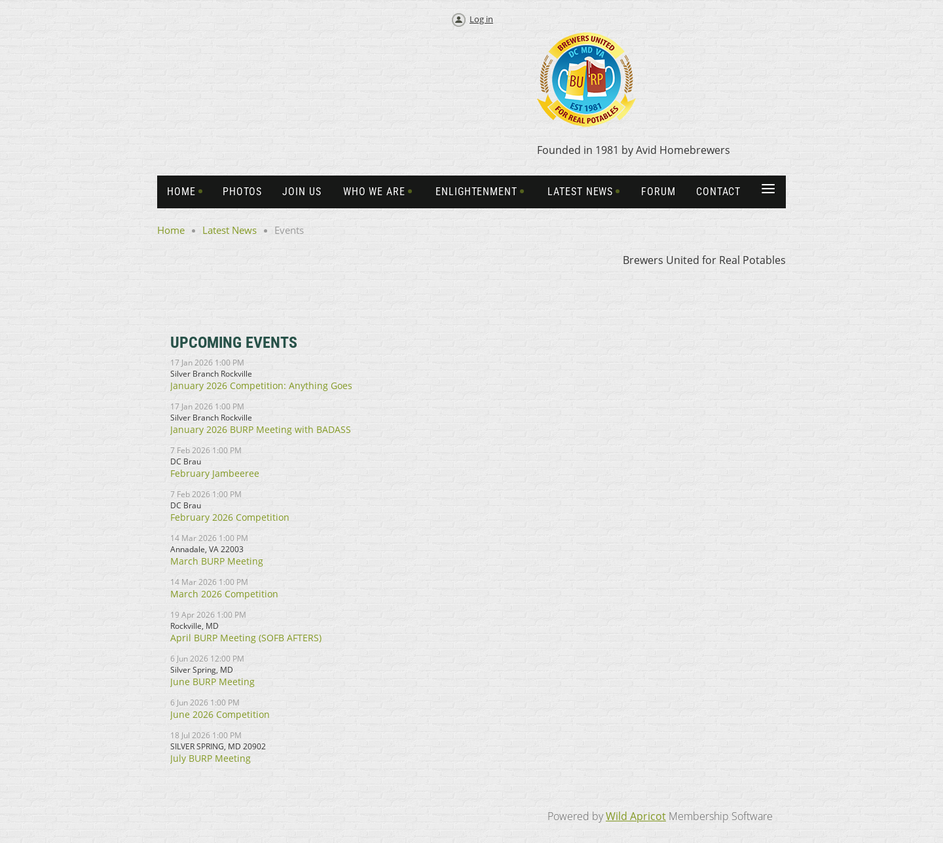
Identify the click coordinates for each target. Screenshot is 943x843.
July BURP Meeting (210, 758)
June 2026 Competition (220, 714)
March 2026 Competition (224, 594)
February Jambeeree (214, 473)
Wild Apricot (636, 816)
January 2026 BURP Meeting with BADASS (260, 429)
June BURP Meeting (212, 681)
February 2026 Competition (229, 517)
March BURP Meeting (216, 561)
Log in (481, 19)
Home (171, 229)
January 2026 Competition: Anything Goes (261, 385)
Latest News (229, 229)
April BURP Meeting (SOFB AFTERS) (246, 637)
